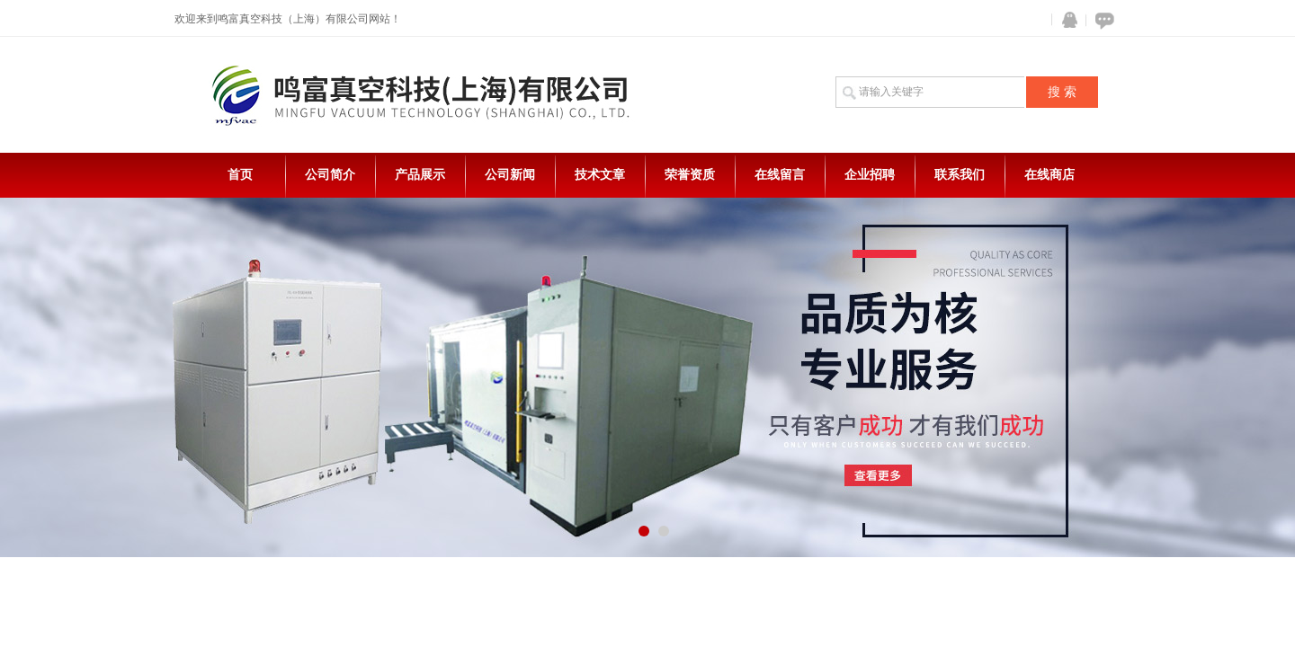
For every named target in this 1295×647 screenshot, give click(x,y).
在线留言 (780, 175)
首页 (240, 175)
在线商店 (1049, 175)
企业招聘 (869, 175)
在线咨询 (1102, 20)
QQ (1066, 20)
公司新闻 (510, 175)
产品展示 (420, 175)
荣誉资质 (690, 175)
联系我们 (959, 175)
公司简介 (330, 175)
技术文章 (600, 175)
